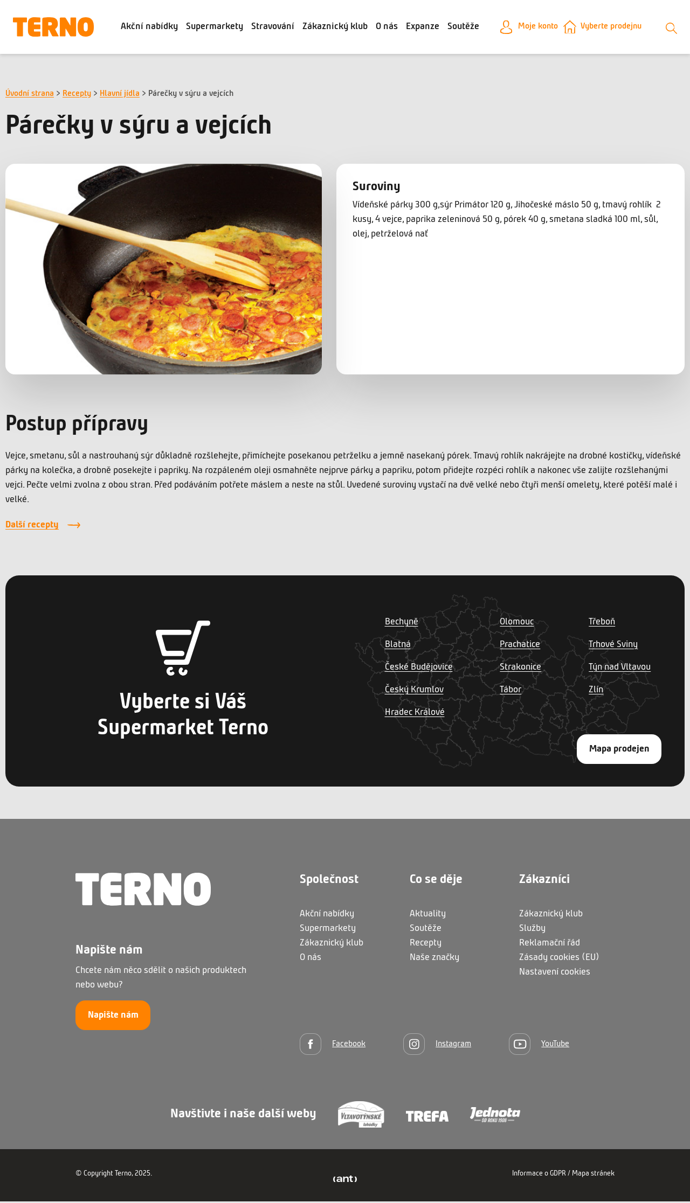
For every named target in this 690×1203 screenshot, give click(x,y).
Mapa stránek (593, 1175)
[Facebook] (332, 1045)
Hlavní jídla (120, 95)
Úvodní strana (29, 95)
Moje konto (531, 28)
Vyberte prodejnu (611, 28)
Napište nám (113, 1017)
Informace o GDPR (539, 1175)
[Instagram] (437, 1045)
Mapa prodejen (619, 751)
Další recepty (32, 527)
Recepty (77, 95)
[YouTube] (539, 1045)
